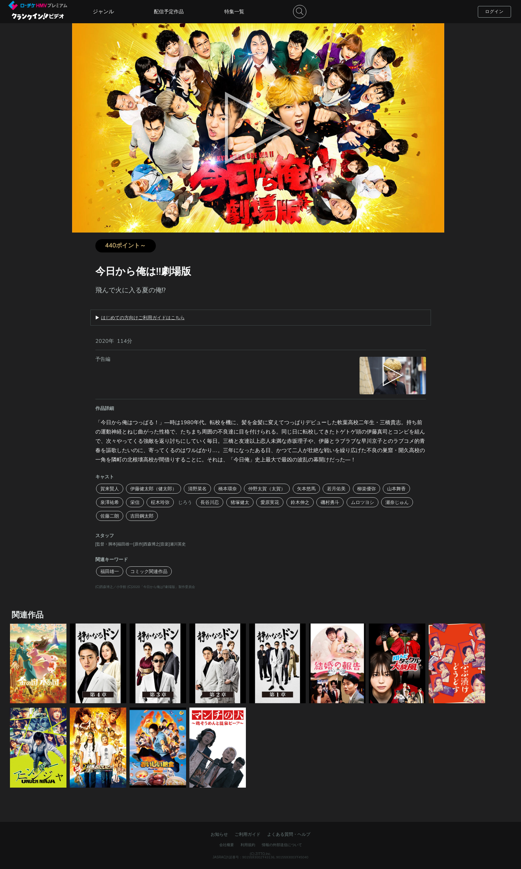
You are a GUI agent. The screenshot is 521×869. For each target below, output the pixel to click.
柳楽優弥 (366, 488)
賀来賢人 (109, 488)
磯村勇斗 (330, 502)
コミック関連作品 (148, 571)
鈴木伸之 (300, 502)
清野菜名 (197, 488)
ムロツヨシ (362, 502)
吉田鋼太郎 (142, 516)
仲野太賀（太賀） (266, 488)
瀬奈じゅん (397, 502)
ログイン (494, 11)
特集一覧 (234, 11)
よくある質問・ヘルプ (288, 834)
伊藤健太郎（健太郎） (153, 488)
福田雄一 (109, 571)
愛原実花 (269, 502)
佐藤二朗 (109, 516)
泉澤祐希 (109, 502)
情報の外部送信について (282, 845)
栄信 (135, 502)
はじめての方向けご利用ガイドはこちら (143, 317)
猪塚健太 (240, 502)
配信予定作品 (169, 11)
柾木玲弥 (160, 502)
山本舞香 (396, 488)
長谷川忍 (209, 502)
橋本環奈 (227, 488)
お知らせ (219, 834)
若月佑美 (336, 488)
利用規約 (248, 845)
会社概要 (226, 845)
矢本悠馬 (306, 488)
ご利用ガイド (247, 834)
